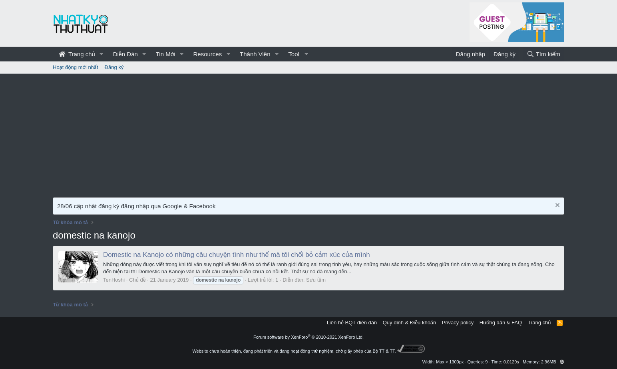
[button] (101, 54)
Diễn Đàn (125, 54)
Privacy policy (458, 323)
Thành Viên (255, 54)
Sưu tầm (316, 280)
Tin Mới (165, 54)
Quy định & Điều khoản (409, 323)
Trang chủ (77, 54)
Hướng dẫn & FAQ (501, 323)
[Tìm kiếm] (543, 54)
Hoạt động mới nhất (75, 67)
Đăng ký (114, 67)
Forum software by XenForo (308, 337)
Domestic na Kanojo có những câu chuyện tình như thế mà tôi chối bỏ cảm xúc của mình (236, 254)
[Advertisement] (308, 133)
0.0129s (511, 361)
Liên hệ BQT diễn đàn (352, 323)
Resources (207, 54)
